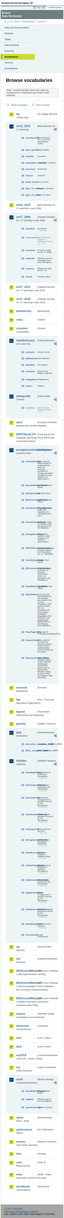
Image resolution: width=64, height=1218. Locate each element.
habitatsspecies (31, 924)
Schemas (9, 51)
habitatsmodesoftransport (31, 909)
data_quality (31, 150)
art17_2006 (23, 217)
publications (24, 1129)
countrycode (31, 138)
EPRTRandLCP (26, 434)
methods (30, 258)
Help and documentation (16, 27)
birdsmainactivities (31, 785)
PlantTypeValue (31, 632)
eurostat (21, 687)
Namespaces (11, 68)
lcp (18, 1067)
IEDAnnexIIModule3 (26, 982)
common (22, 328)
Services (8, 62)
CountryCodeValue (31, 522)
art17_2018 (23, 299)
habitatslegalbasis (31, 865)
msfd (19, 1079)
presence (30, 169)
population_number (31, 163)
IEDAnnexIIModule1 (26, 970)
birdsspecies (31, 829)
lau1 (19, 1037)
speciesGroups (31, 1107)
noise (19, 1117)
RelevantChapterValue (31, 658)
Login (38, 7)
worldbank (23, 1186)
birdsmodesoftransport (31, 814)
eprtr (19, 422)
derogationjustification (31, 840)
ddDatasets (31, 358)
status (29, 386)
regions (29, 1099)
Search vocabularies (19, 105)
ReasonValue (31, 640)
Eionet (17, 22)
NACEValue (31, 594)
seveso (20, 1141)
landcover (22, 1025)
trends (29, 276)
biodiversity (24, 311)
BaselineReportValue (31, 485)
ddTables (30, 365)
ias (18, 946)
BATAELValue (31, 493)
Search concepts (42, 105)
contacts (30, 352)
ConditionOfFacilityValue (31, 508)
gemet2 (21, 723)
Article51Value (31, 461)
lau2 (19, 1046)
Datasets (8, 33)
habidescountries (31, 852)
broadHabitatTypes (31, 1091)
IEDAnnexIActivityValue (31, 568)
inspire (20, 1013)
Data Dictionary (28, 22)
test (18, 1153)
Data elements (11, 45)
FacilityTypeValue (31, 560)
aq (17, 114)
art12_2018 (23, 204)
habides (21, 760)
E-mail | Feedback (13, 1208)
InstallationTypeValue (31, 586)
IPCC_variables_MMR (31, 750)
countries (30, 250)
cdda (19, 319)
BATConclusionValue (31, 500)
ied (18, 958)
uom (19, 1162)
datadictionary (25, 340)
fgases (20, 711)
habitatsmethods (31, 892)
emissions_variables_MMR (31, 744)
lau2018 (21, 1055)
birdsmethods (31, 797)
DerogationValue (31, 534)
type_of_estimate (31, 188)
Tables (7, 39)
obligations (31, 379)
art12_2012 (23, 126)
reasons (30, 268)
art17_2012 (23, 286)
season (29, 175)
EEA (18, 3)
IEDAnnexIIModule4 (26, 998)
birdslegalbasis (31, 772)
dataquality (23, 396)
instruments (31, 935)
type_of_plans (31, 195)
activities (30, 228)
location (30, 156)
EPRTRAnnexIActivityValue (31, 548)
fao (18, 699)
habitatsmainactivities (31, 880)
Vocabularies (11, 57)
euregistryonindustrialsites (26, 449)
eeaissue (30, 371)
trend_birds (31, 182)
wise (19, 1174)
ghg (18, 732)
